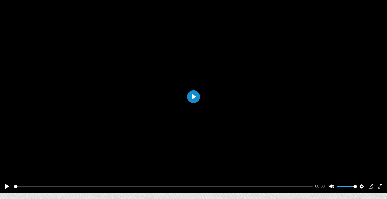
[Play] (7, 186)
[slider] (163, 186)
